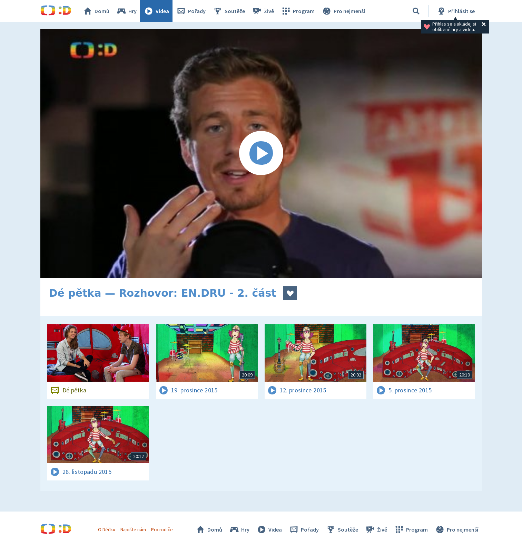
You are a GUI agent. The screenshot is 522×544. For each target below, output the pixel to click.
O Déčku (106, 529)
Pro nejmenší (343, 11)
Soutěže (229, 11)
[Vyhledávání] (416, 11)
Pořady (191, 11)
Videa (156, 11)
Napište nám (133, 529)
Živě (263, 11)
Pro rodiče (162, 529)
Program (298, 11)
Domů (95, 11)
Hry (126, 11)
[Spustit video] (261, 153)
